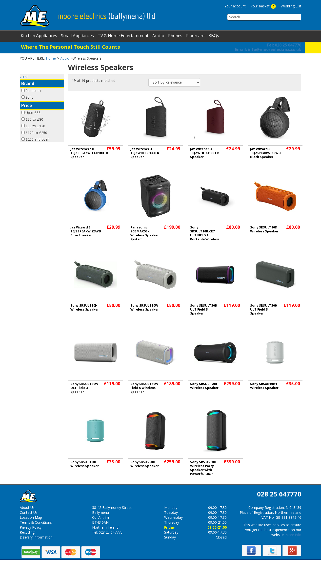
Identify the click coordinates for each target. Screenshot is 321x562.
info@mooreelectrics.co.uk (268, 49)
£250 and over (37, 139)
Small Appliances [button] (77, 35)
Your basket (263, 6)
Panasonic (33, 90)
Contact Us (29, 512)
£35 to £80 (34, 119)
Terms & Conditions (36, 522)
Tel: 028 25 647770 (283, 45)
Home (51, 58)
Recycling (27, 532)
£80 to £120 (35, 126)
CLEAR (24, 77)
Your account (235, 6)
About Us (27, 507)
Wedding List (291, 6)
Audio (64, 58)
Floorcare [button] (195, 35)
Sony (29, 97)
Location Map (31, 517)
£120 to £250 (36, 132)
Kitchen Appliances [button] (39, 35)
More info (293, 534)
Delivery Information (36, 537)
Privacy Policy (30, 527)
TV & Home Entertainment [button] (123, 35)
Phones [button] (175, 35)
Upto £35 (32, 112)
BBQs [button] (213, 35)
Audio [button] (158, 35)
